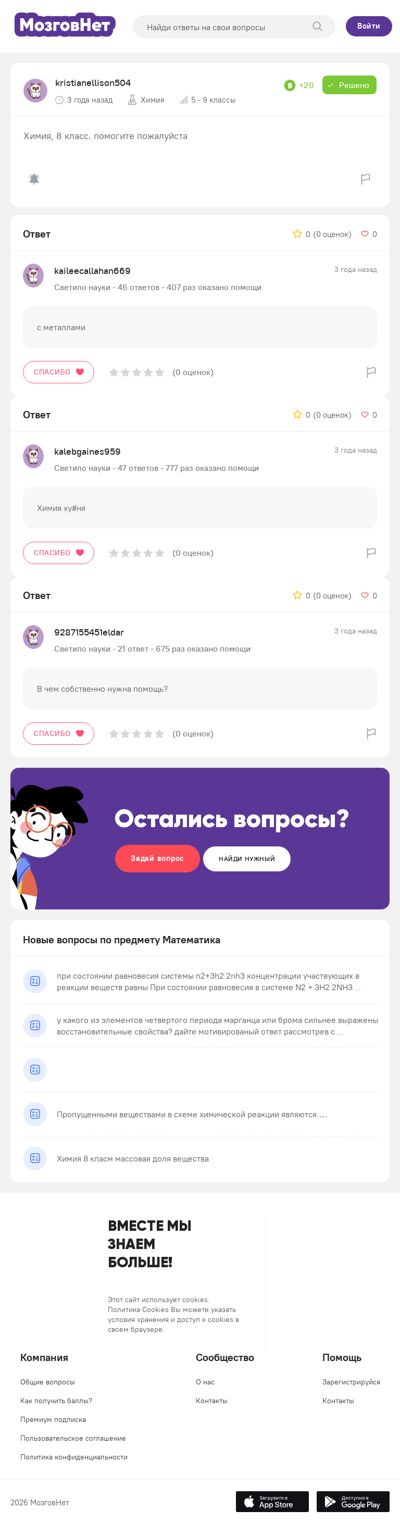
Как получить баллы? (56, 1400)
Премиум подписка (53, 1419)
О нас (205, 1382)
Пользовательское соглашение (73, 1438)
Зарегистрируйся (351, 1382)
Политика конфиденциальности (74, 1457)
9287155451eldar (89, 632)
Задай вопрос (157, 858)
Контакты (212, 1400)
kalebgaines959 (87, 451)
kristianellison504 (93, 83)
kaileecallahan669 (92, 271)
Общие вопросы (47, 1382)
